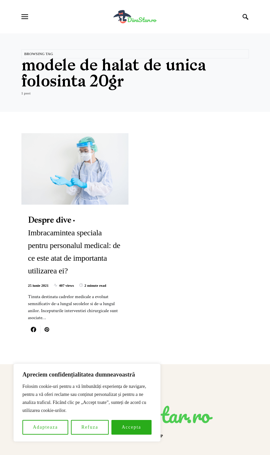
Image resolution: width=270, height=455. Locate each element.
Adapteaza (45, 427)
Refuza (89, 427)
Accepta (131, 427)
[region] (87, 403)
